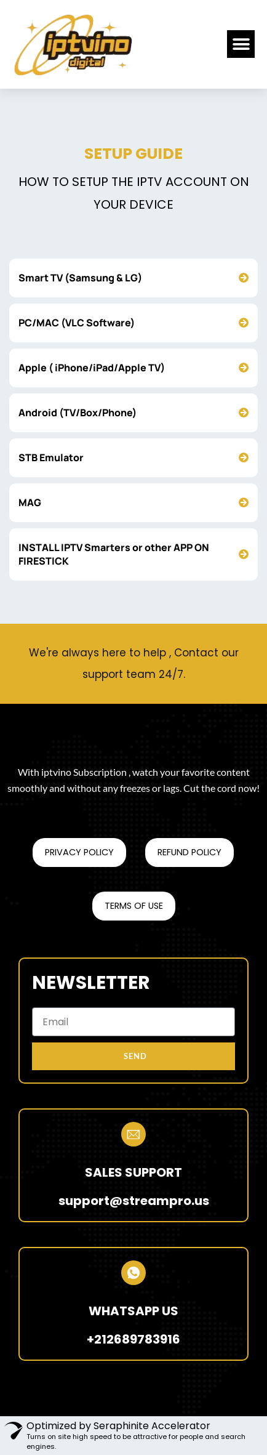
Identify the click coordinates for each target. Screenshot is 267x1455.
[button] (241, 44)
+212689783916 (133, 1339)
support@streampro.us (133, 1200)
